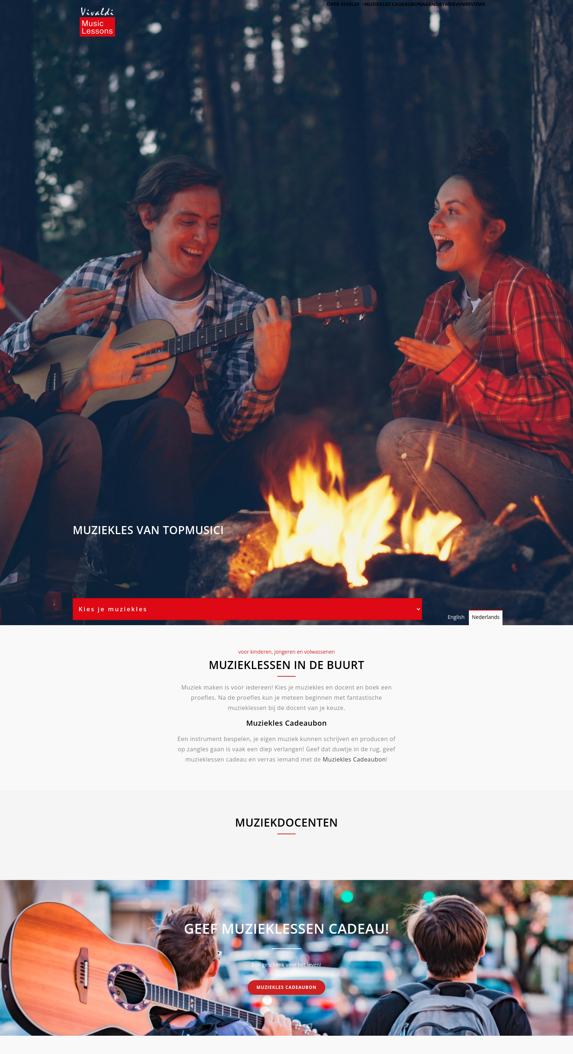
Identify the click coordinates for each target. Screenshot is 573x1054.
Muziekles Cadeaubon (354, 759)
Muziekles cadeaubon (372, 15)
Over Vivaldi (320, 15)
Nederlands (486, 616)
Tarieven (443, 15)
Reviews (472, 15)
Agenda (415, 15)
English (456, 616)
